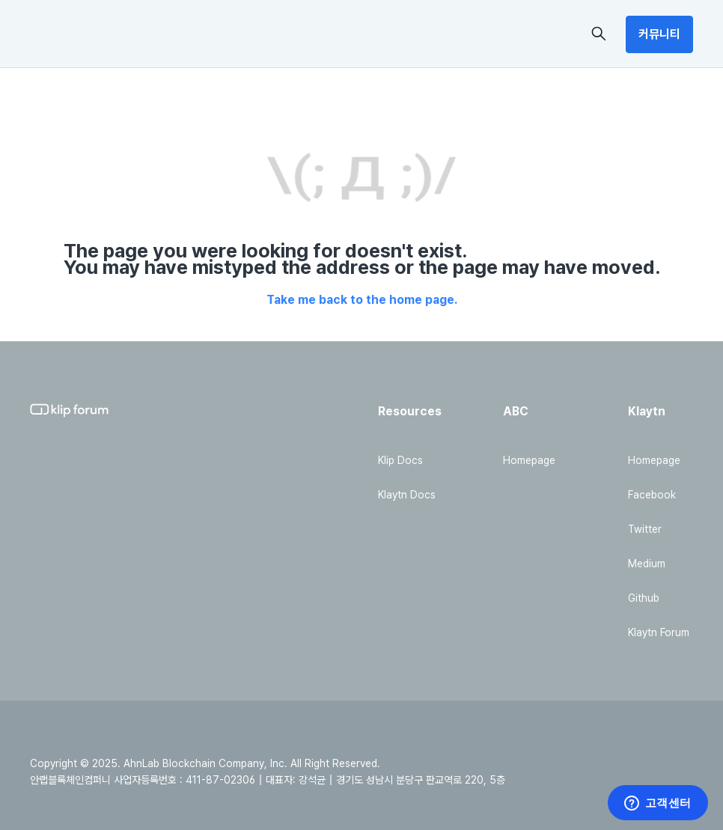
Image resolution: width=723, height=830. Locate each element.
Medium (646, 564)
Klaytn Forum (658, 632)
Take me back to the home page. (361, 300)
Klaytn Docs (407, 495)
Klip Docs (400, 460)
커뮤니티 (659, 34)
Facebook (652, 495)
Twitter (645, 529)
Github (643, 598)
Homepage (529, 460)
